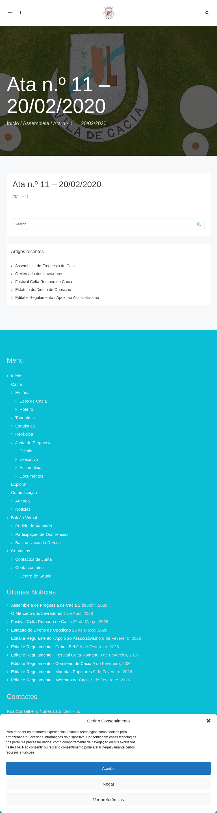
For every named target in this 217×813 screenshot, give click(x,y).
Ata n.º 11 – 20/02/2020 (56, 184)
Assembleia (36, 123)
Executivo (28, 459)
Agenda (22, 501)
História (22, 392)
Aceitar (108, 768)
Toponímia (25, 417)
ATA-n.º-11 (20, 197)
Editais (25, 450)
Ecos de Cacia (33, 401)
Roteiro (26, 409)
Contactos (20, 550)
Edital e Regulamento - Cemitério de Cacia (51, 663)
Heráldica (24, 434)
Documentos (31, 476)
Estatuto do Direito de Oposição (43, 289)
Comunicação (24, 492)
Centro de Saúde (35, 576)
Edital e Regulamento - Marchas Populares (51, 671)
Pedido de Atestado (33, 525)
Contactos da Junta (33, 559)
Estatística (25, 425)
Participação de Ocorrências (41, 534)
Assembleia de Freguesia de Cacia (46, 266)
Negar (108, 784)
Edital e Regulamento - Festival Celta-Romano (54, 654)
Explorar (19, 484)
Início (13, 123)
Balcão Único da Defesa (38, 542)
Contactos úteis (29, 567)
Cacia (16, 384)
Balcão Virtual (24, 517)
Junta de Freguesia (33, 442)
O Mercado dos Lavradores (39, 273)
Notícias (23, 509)
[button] (208, 721)
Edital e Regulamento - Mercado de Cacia (50, 679)
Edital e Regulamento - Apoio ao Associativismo (57, 297)
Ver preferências (108, 799)
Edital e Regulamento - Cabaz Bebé (45, 646)
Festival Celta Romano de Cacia (43, 281)
